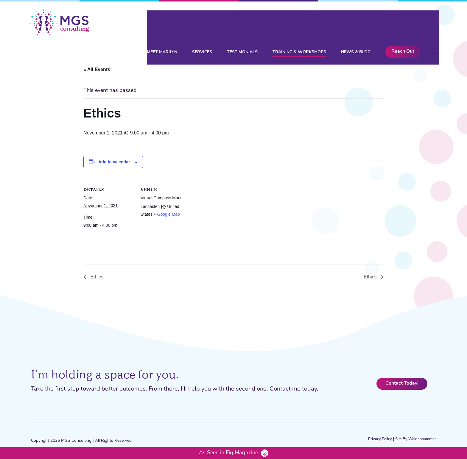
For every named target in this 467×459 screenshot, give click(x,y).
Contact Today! (401, 383)
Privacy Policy (380, 439)
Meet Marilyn (162, 21)
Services (202, 21)
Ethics (96, 276)
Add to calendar (114, 161)
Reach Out (402, 20)
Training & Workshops (299, 21)
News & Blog (356, 21)
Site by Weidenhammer (415, 439)
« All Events (96, 69)
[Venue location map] (229, 218)
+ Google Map (167, 214)
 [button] (435, 21)
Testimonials (242, 21)
